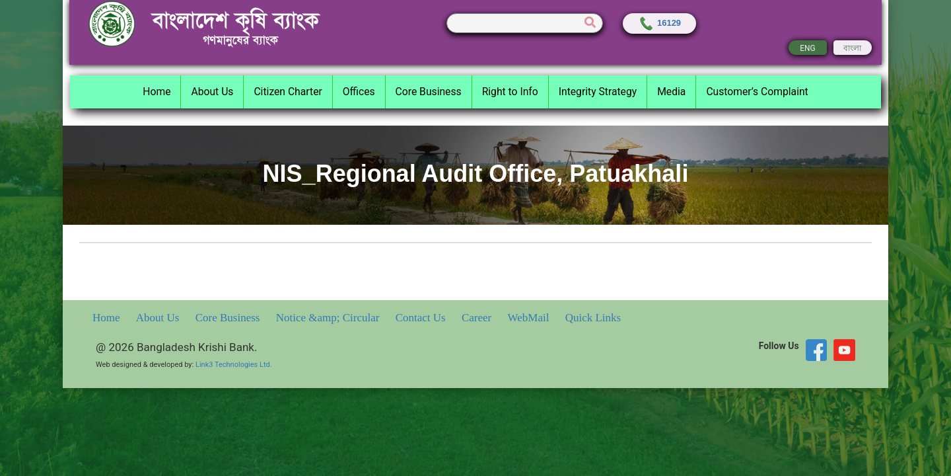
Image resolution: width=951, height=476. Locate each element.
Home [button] (156, 91)
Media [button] (671, 91)
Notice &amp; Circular (329, 317)
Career (478, 317)
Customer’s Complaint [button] (757, 91)
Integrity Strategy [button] (598, 91)
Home (107, 317)
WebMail (530, 317)
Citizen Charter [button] (288, 91)
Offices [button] (359, 91)
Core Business (229, 317)
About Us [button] (212, 91)
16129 (659, 23)
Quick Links (593, 317)
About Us (159, 317)
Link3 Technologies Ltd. (233, 364)
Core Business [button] (429, 91)
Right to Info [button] (510, 91)
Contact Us (422, 317)
